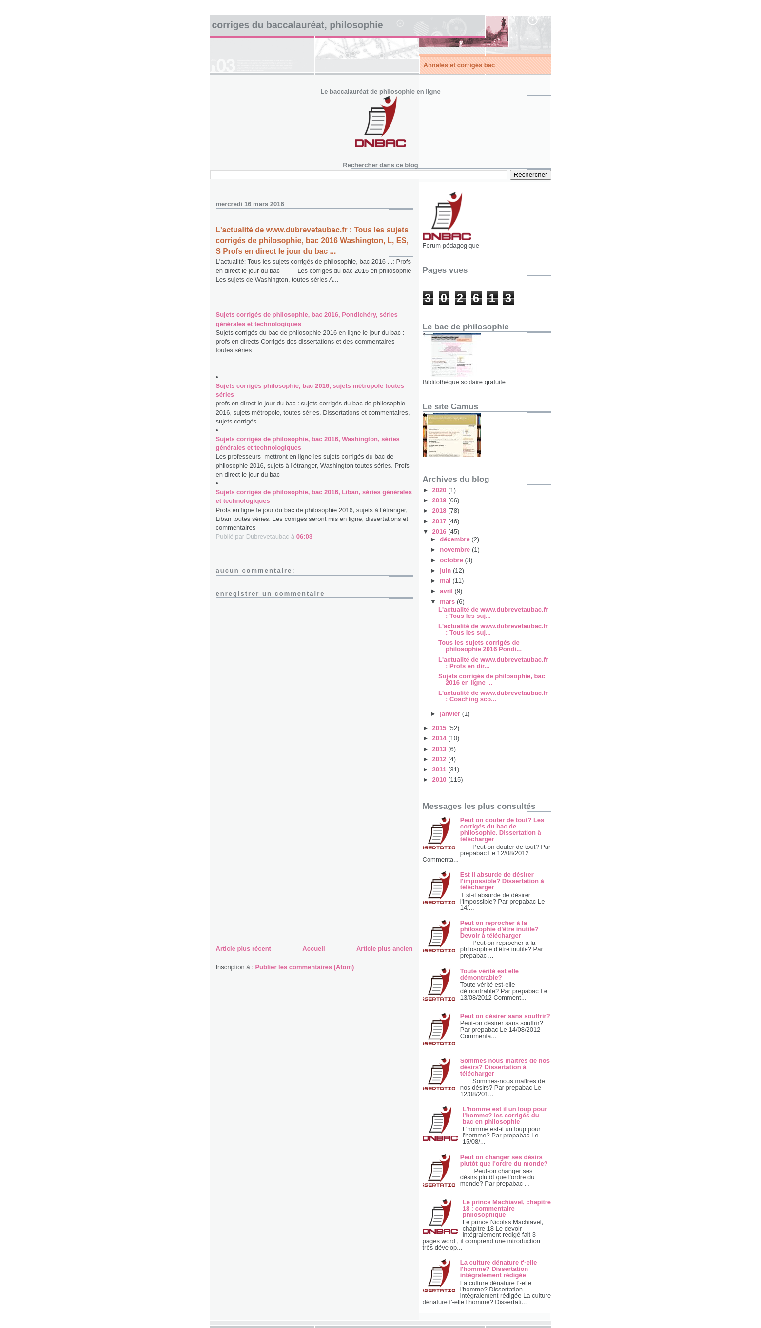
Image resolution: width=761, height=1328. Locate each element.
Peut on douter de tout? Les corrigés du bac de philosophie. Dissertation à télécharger (502, 829)
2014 (440, 738)
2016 (440, 531)
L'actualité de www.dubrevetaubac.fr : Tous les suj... (493, 612)
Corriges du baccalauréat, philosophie (297, 24)
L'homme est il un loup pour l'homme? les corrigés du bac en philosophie (505, 1115)
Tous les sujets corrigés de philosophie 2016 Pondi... (480, 646)
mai (446, 580)
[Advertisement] (289, 875)
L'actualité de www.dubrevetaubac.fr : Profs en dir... (493, 663)
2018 (440, 510)
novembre (456, 549)
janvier (451, 713)
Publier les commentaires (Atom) (304, 967)
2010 (440, 779)
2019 (440, 500)
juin (446, 570)
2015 (440, 727)
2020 (440, 490)
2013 (440, 748)
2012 (440, 759)
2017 (440, 521)
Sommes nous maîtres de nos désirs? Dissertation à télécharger (505, 1067)
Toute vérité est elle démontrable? (489, 974)
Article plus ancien (384, 948)
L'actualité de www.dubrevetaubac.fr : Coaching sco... (493, 696)
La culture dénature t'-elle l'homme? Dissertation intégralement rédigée (498, 1269)
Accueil (313, 948)
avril (447, 591)
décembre (455, 539)
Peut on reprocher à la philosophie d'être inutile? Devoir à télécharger (499, 929)
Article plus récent (243, 948)
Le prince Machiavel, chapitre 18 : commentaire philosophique (507, 1208)
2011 (440, 769)
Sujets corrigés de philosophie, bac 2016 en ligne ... (491, 679)
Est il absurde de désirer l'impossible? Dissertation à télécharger (502, 881)
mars (448, 601)
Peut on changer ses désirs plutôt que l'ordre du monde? (504, 1160)
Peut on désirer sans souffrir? (505, 1016)
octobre (452, 560)
